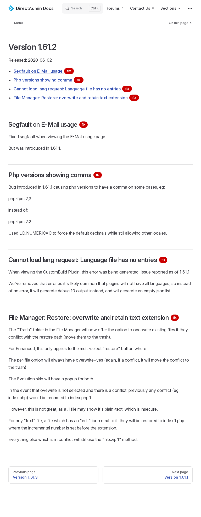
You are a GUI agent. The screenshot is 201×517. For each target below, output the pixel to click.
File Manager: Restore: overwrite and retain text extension (76, 97)
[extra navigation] (190, 8)
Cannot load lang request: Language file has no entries (73, 88)
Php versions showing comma (48, 80)
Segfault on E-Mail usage (44, 71)
